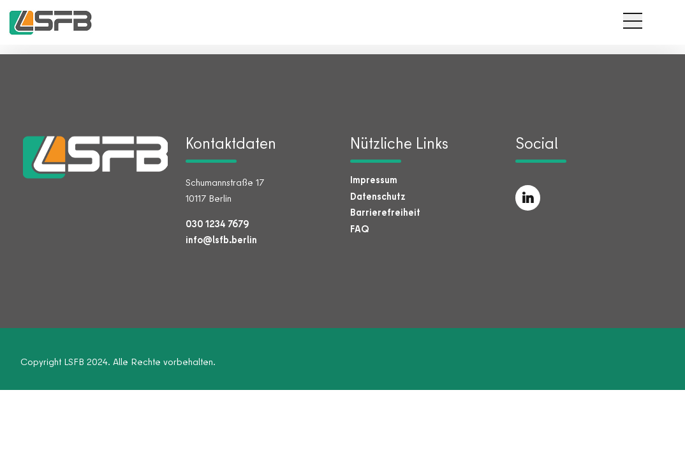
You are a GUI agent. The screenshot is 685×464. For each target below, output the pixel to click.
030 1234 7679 (217, 223)
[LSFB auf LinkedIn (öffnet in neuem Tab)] (528, 198)
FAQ (359, 229)
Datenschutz (378, 196)
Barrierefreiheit (385, 212)
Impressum (373, 179)
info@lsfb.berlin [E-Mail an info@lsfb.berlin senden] (221, 239)
